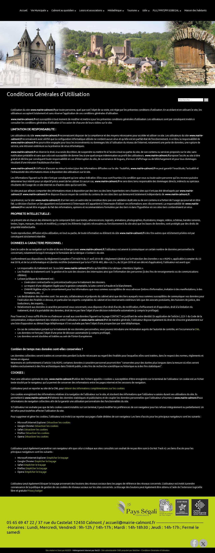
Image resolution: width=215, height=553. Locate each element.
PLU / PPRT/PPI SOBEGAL (166, 10)
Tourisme (132, 10)
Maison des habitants (195, 10)
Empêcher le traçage (57, 457)
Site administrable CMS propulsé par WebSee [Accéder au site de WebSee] (120, 550)
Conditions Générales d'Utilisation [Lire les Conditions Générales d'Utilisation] (155, 550)
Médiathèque (115, 10)
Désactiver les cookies (58, 422)
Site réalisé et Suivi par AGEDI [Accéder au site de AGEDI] (58, 550)
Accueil (23, 10)
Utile (144, 10)
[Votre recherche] (190, 99)
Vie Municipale (38, 10)
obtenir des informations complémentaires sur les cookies (94, 388)
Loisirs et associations (90, 10)
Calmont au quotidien (63, 10)
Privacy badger (35, 490)
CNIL (197, 329)
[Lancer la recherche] (206, 100)
